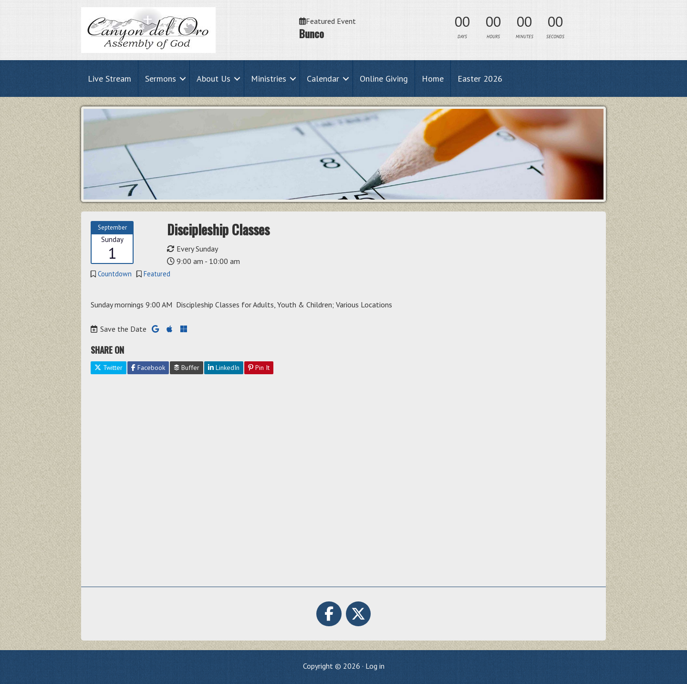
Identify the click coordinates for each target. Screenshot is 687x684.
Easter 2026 (480, 78)
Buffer (186, 367)
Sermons (160, 78)
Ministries (268, 78)
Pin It (259, 367)
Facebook (148, 367)
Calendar (323, 78)
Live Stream (109, 78)
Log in (375, 666)
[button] (182, 78)
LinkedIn (223, 367)
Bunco (311, 33)
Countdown (115, 273)
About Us (213, 78)
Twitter (108, 367)
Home (433, 78)
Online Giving (384, 78)
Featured (157, 273)
